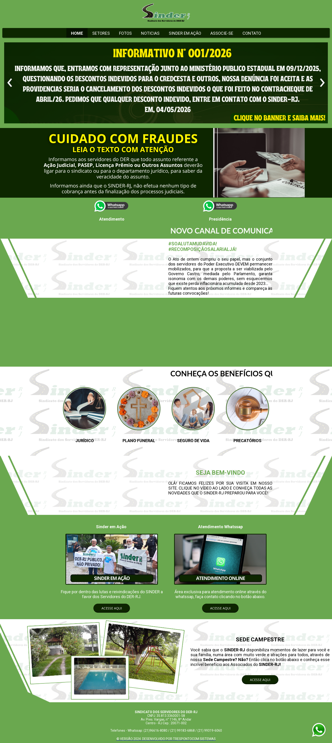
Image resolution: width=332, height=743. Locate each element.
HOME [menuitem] (77, 33)
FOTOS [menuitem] (125, 33)
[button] (111, 608)
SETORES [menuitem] (101, 33)
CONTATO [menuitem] (252, 33)
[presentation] (9, 82)
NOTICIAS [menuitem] (150, 33)
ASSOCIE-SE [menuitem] (221, 33)
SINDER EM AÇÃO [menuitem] (185, 33)
